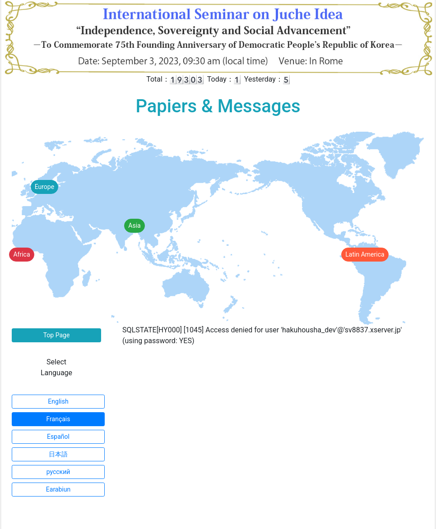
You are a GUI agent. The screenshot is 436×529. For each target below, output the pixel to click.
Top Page (56, 335)
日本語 (58, 454)
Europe (44, 186)
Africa (21, 254)
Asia (134, 225)
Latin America (364, 254)
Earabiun (58, 489)
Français (58, 419)
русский (58, 471)
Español (58, 436)
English (58, 401)
